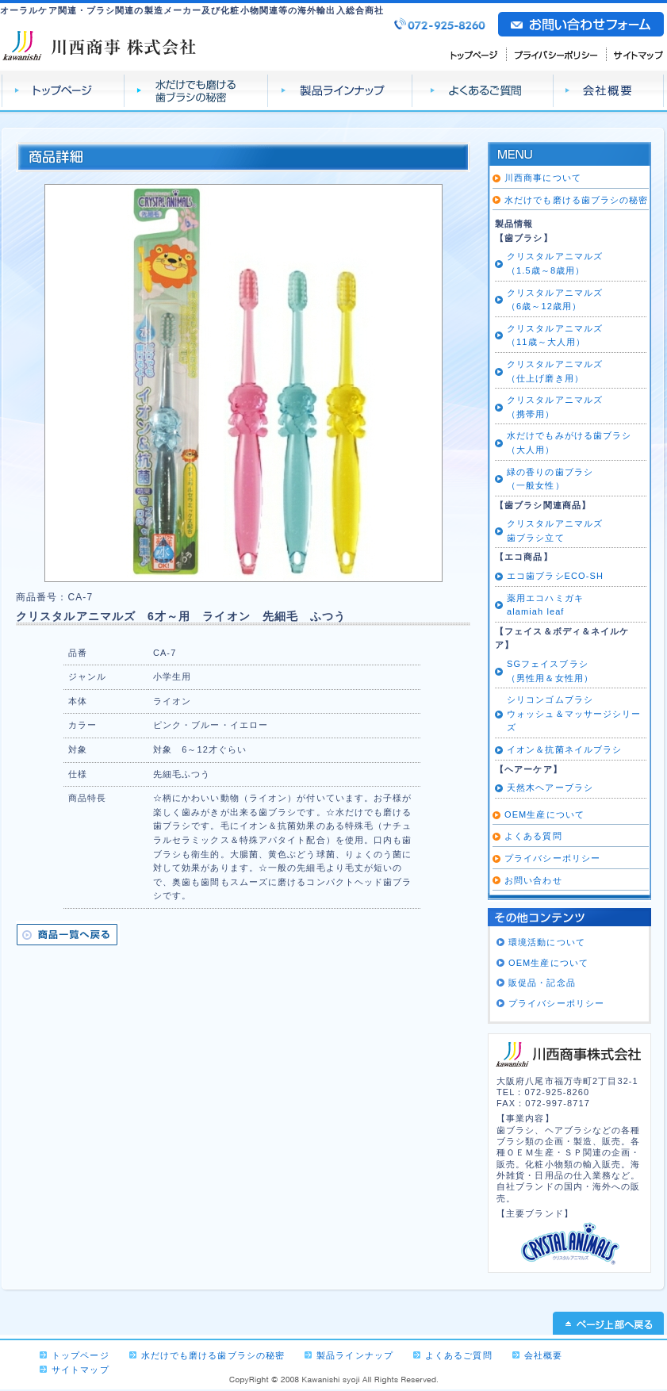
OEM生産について (544, 814)
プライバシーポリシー (557, 54)
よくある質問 (533, 836)
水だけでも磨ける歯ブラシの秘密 (576, 200)
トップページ (63, 91)
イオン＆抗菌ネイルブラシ (564, 749)
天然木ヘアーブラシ (550, 787)
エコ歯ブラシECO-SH (555, 576)
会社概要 (609, 91)
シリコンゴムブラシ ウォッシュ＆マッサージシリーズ (574, 713)
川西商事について (542, 177)
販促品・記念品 (542, 982)
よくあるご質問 (483, 91)
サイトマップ (635, 54)
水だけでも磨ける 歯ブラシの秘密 (196, 91)
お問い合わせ (533, 880)
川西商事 (100, 45)
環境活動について (546, 942)
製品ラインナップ (340, 91)
